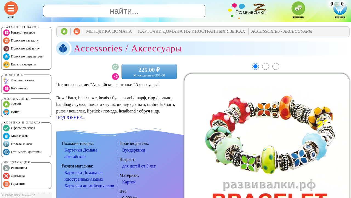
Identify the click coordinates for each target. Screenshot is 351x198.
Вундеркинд (133, 150)
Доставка (14, 176)
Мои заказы (16, 136)
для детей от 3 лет (139, 166)
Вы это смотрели (19, 64)
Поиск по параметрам (23, 56)
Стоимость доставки (22, 152)
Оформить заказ (19, 128)
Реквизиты (15, 168)
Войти (11, 112)
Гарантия (14, 184)
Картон (129, 182)
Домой (12, 104)
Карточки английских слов (89, 185)
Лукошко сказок (19, 80)
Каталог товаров (19, 32)
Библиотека (15, 88)
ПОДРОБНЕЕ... (70, 117)
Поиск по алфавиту (21, 48)
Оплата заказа (17, 144)
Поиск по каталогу (21, 40)
